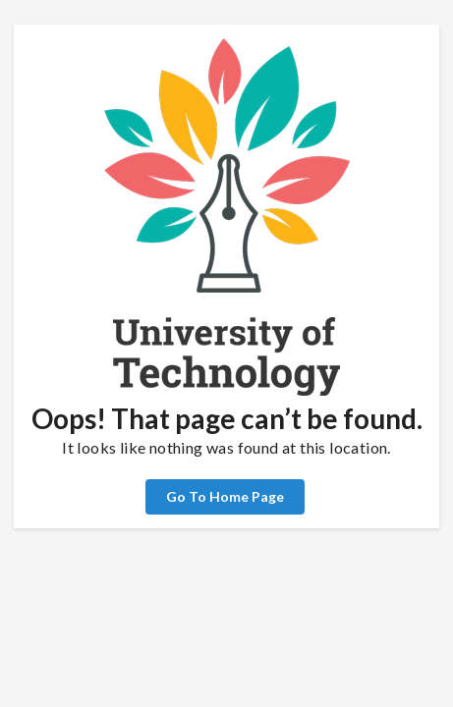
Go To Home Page (225, 496)
